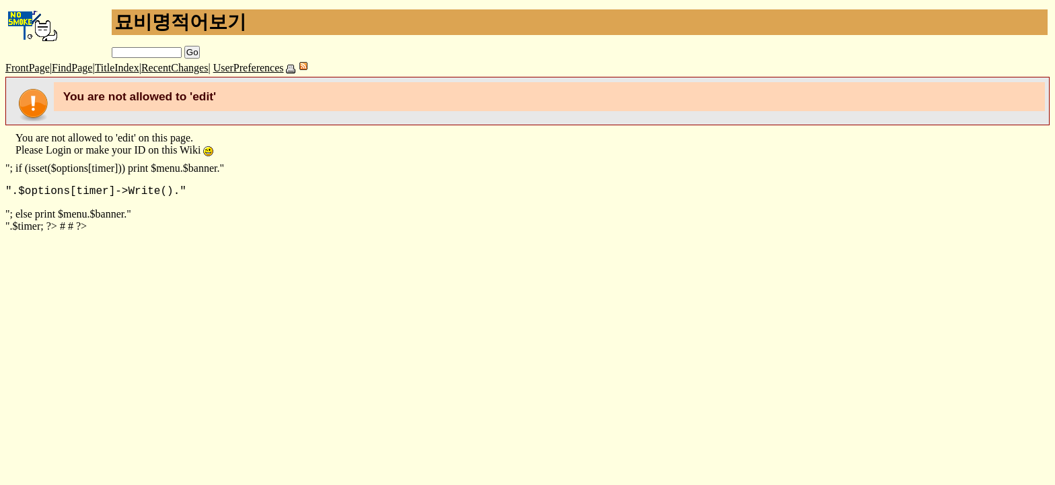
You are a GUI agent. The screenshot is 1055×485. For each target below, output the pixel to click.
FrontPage (27, 67)
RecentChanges (175, 67)
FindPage (72, 67)
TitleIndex (117, 67)
